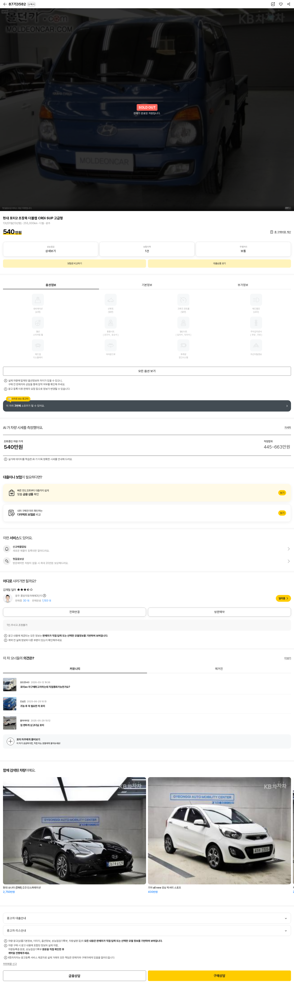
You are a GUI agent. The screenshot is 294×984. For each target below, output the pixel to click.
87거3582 (22, 4)
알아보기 (147, 492)
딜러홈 (282, 598)
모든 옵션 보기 (147, 371)
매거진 (219, 669)
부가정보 (243, 285)
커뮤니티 (75, 669)
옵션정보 (51, 285)
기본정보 (147, 285)
